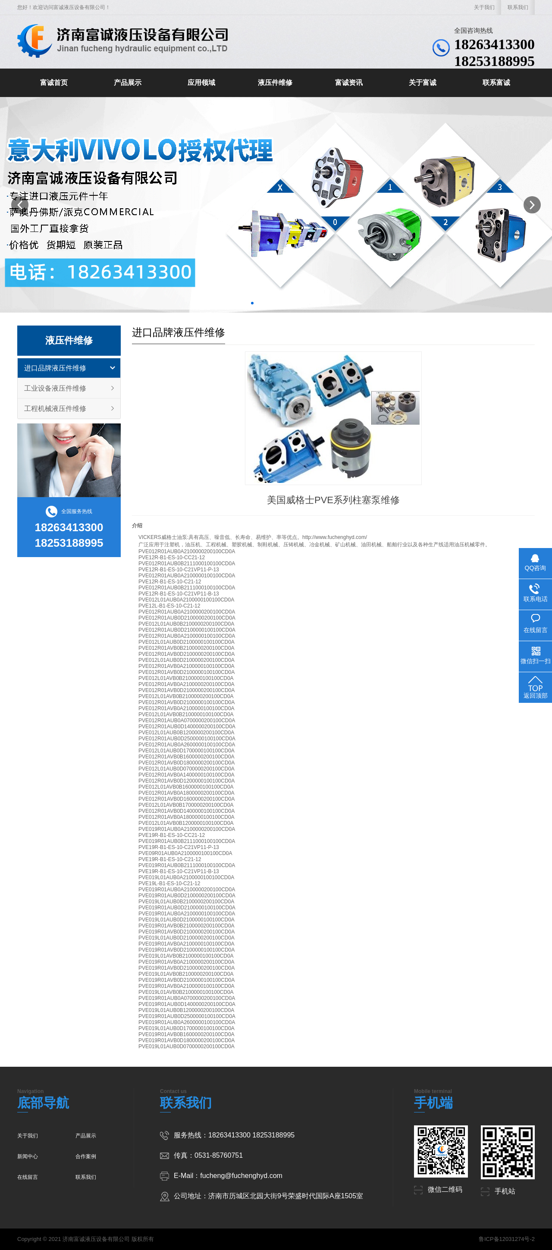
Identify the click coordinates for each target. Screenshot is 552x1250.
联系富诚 (496, 82)
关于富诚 (422, 82)
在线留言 (27, 1177)
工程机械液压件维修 (55, 408)
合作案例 (85, 1156)
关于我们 (484, 7)
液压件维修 (275, 82)
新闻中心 (27, 1156)
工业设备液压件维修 (55, 388)
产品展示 (127, 82)
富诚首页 (54, 82)
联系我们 (518, 7)
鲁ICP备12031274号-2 (507, 1239)
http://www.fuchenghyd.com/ (334, 537)
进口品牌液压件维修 (55, 368)
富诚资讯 (349, 82)
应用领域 (201, 82)
